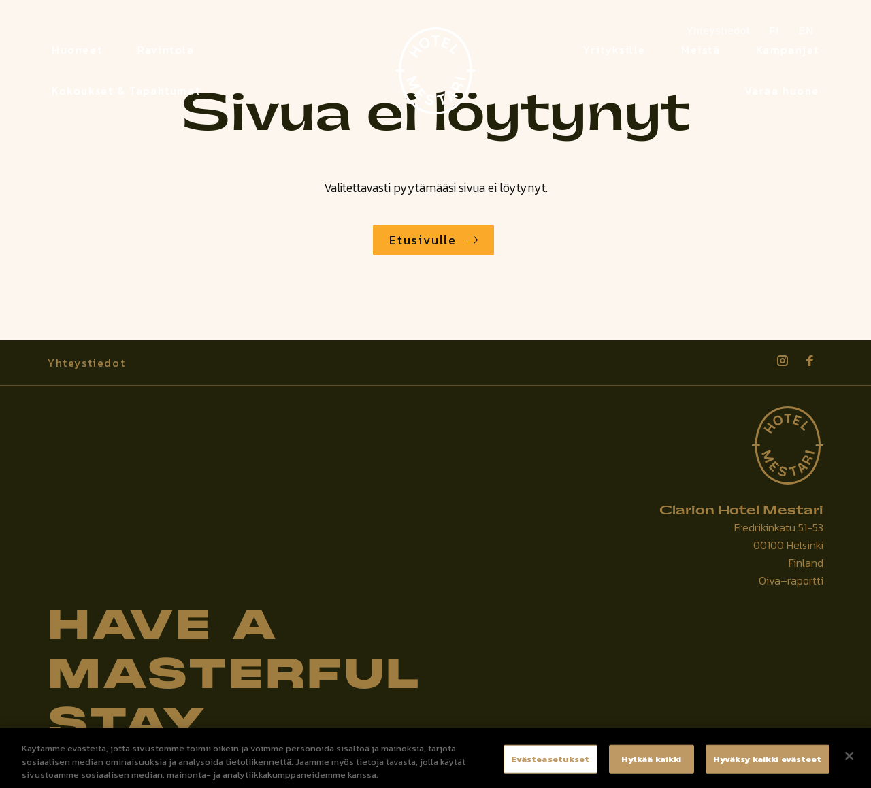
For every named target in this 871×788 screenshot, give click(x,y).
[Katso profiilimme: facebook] (809, 360)
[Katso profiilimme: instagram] (782, 360)
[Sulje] (849, 761)
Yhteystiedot (86, 363)
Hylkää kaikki (651, 764)
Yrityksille (614, 50)
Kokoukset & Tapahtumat (126, 90)
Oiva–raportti (791, 580)
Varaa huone (781, 90)
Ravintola (165, 50)
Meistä (701, 50)
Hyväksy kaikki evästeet (767, 764)
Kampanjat (787, 50)
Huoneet (77, 50)
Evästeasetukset (550, 764)
